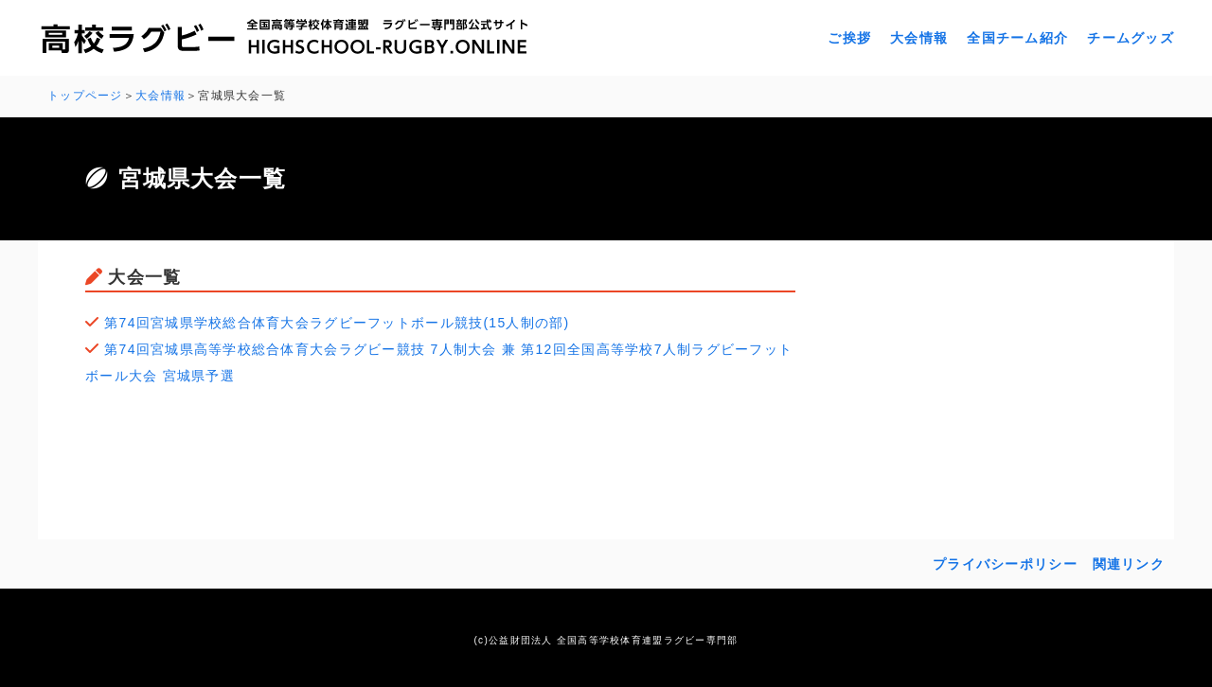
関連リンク (1129, 564)
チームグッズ (1130, 37)
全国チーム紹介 (1017, 37)
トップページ (85, 95)
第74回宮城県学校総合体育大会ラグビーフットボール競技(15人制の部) (336, 322)
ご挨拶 (849, 37)
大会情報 (919, 37)
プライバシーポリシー (1005, 564)
